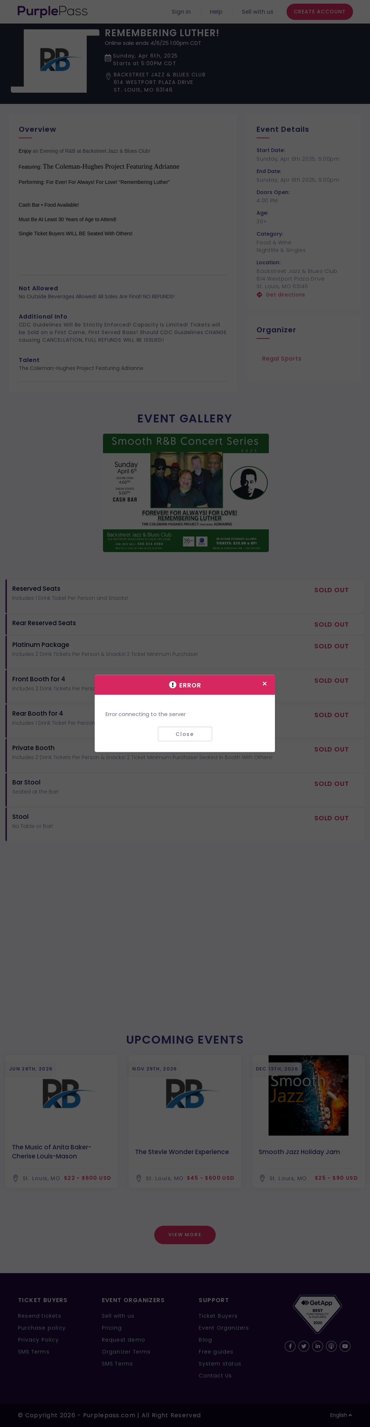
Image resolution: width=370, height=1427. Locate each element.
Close (185, 733)
